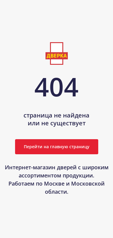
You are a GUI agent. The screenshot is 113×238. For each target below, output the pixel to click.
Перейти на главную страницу (56, 146)
